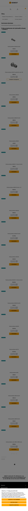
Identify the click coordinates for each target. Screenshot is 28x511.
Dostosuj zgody (14, 502)
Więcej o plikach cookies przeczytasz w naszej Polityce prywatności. (13, 497)
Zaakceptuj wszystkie (14, 505)
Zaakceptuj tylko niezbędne (14, 499)
